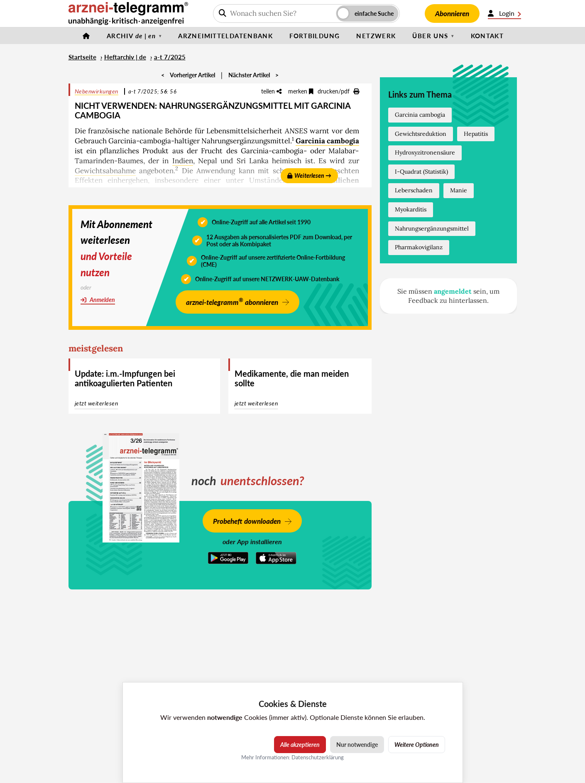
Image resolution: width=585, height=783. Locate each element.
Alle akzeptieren (300, 744)
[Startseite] (86, 35)
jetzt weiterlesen (96, 403)
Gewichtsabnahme (105, 170)
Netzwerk (376, 35)
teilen (271, 91)
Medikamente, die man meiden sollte (292, 378)
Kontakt (487, 35)
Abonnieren (452, 13)
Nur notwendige (357, 744)
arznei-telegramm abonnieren (232, 301)
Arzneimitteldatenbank (225, 35)
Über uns (430, 35)
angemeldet (453, 291)
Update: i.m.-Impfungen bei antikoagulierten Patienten (125, 378)
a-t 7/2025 (170, 57)
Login (504, 13)
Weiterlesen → (309, 175)
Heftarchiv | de (125, 57)
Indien (182, 160)
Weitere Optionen (416, 744)
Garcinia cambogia (327, 140)
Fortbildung (314, 35)
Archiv (131, 35)
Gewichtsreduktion (420, 133)
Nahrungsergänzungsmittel (432, 228)
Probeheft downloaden (247, 521)
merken (300, 91)
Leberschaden (414, 190)
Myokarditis (410, 209)
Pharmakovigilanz (419, 247)
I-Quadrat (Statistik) (421, 171)
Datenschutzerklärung (317, 757)
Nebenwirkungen (96, 91)
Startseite (82, 57)
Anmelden (98, 299)
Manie (458, 190)
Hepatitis (476, 133)
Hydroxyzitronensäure (425, 152)
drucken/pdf (338, 91)
